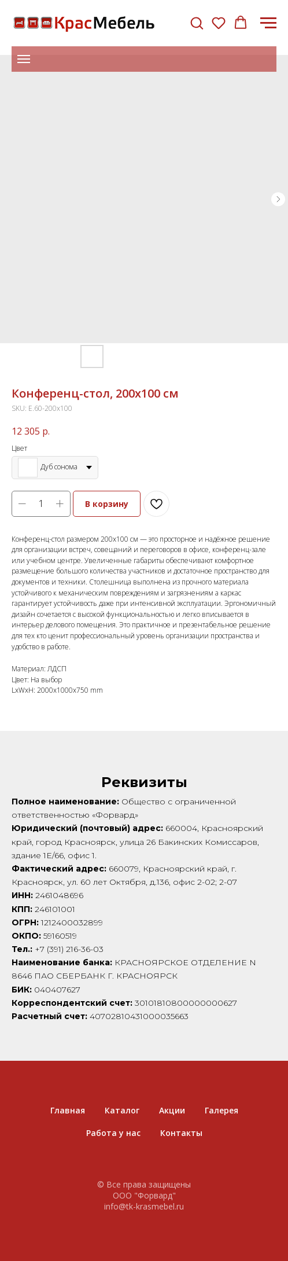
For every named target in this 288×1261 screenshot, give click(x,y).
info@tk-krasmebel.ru (144, 1206)
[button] (197, 23)
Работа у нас (113, 1132)
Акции (172, 1110)
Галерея (221, 1110)
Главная (67, 1110)
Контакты (181, 1132)
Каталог (122, 1110)
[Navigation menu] (268, 23)
